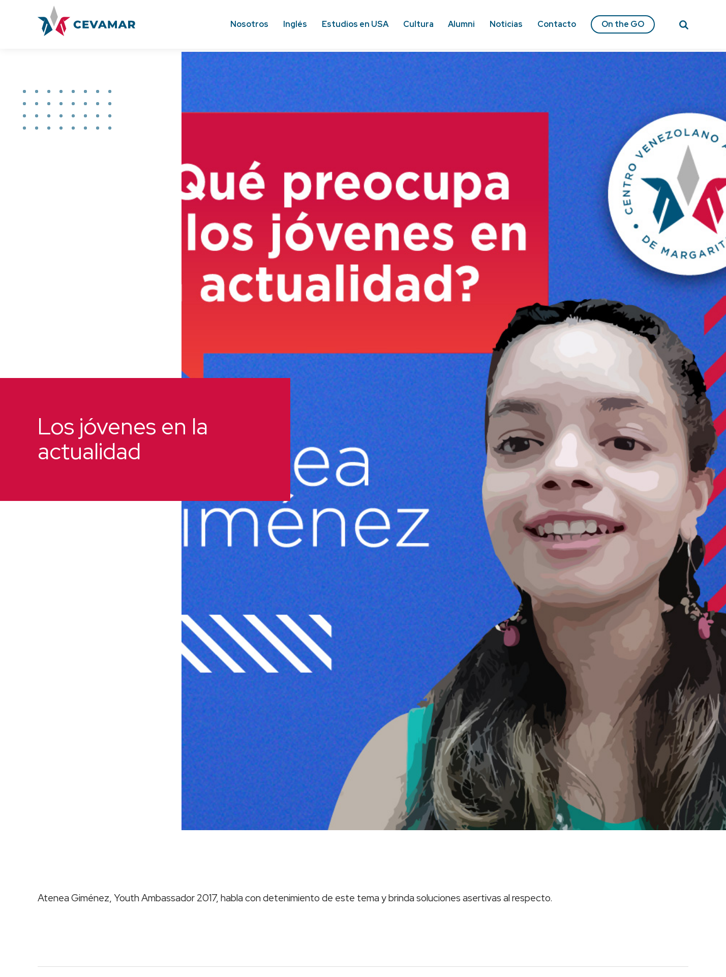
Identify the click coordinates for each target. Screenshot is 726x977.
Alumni (461, 24)
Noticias (506, 24)
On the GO (622, 24)
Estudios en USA (355, 24)
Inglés (295, 24)
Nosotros (249, 24)
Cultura (418, 24)
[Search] (683, 26)
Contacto (556, 24)
